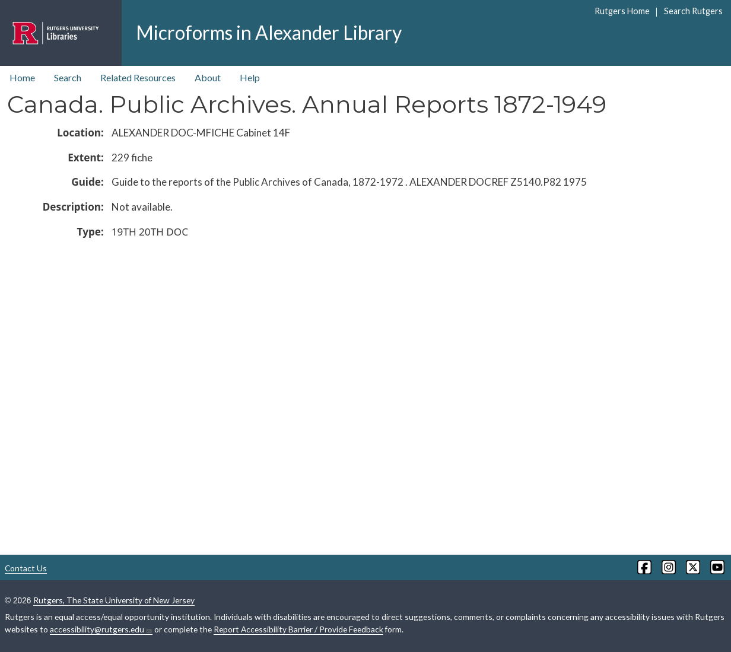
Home (22, 77)
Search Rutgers (693, 11)
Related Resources (138, 77)
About (208, 77)
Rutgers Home (622, 11)
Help (250, 77)
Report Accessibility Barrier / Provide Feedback (298, 629)
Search (67, 77)
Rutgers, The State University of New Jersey (114, 600)
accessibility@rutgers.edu (101, 629)
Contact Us (26, 568)
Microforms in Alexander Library (269, 32)
